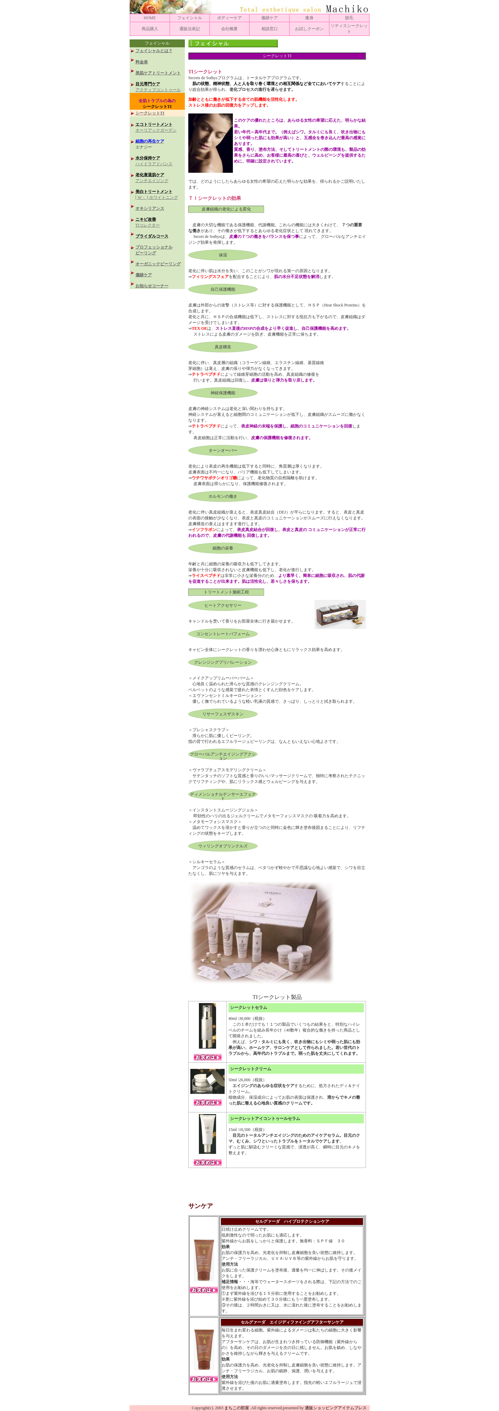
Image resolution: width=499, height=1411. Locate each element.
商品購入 (150, 28)
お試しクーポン (309, 28)
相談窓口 (269, 28)
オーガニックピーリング (158, 264)
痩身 (309, 17)
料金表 (141, 62)
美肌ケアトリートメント (158, 73)
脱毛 (349, 17)
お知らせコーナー (151, 286)
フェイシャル (189, 17)
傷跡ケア (269, 17)
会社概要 (229, 28)
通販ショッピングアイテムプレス (337, 1408)
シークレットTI (150, 113)
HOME (150, 17)
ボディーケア (229, 17)
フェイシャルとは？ (154, 50)
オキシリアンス (149, 208)
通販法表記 (189, 28)
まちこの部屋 (236, 1408)
